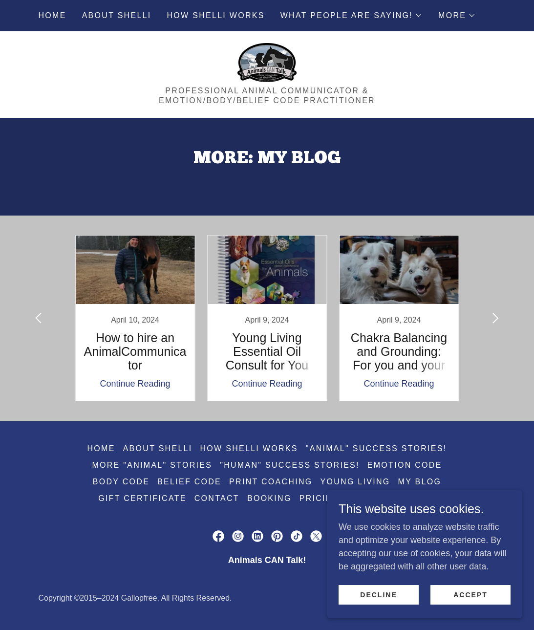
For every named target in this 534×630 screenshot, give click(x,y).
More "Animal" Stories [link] (152, 465)
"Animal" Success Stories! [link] (376, 448)
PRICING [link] (319, 498)
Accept (470, 595)
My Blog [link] (420, 482)
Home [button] (101, 448)
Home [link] (52, 15)
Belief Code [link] (189, 482)
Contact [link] (216, 498)
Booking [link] (269, 498)
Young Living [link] (355, 482)
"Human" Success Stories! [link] (290, 465)
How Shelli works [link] (216, 15)
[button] (351, 16)
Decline (378, 595)
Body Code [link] (121, 482)
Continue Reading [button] (135, 384)
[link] (267, 62)
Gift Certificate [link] (142, 498)
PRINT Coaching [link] (270, 482)
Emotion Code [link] (404, 465)
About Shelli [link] (116, 15)
